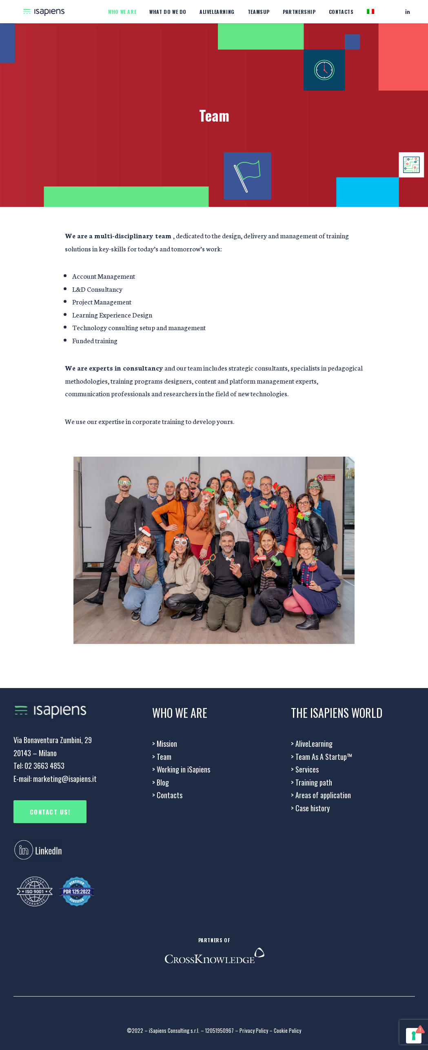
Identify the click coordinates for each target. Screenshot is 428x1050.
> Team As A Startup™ (321, 756)
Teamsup (259, 11)
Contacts (341, 11)
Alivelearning (217, 11)
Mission (164, 743)
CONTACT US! (50, 811)
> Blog (160, 782)
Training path (311, 782)
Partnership (299, 11)
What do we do (167, 11)
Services (305, 769)
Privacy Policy (254, 1030)
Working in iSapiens (181, 769)
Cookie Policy (287, 1030)
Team (161, 756)
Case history (310, 808)
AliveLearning (312, 743)
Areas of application (321, 795)
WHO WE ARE (122, 11)
